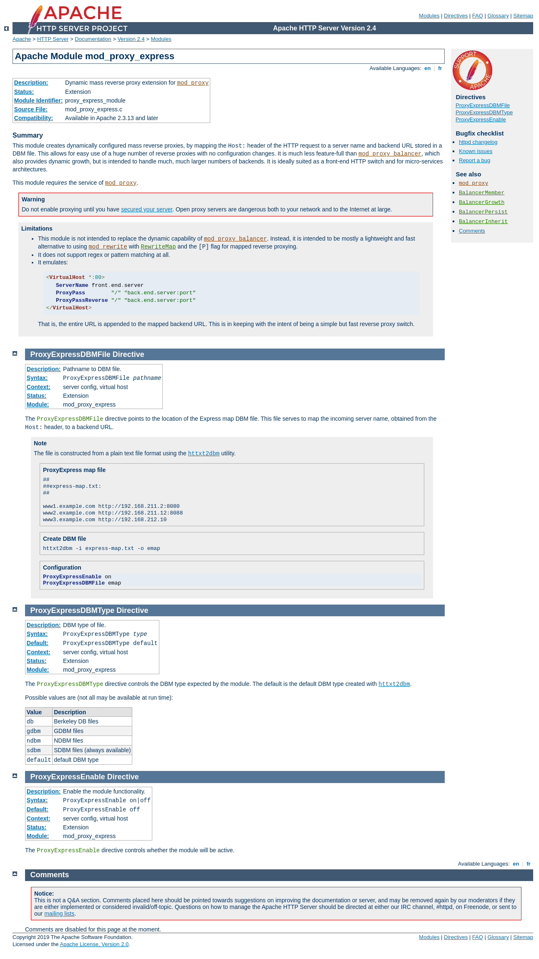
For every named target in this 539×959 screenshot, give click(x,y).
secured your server (146, 209)
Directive (128, 354)
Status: (24, 91)
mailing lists (59, 913)
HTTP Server (53, 39)
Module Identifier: (38, 100)
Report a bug (474, 160)
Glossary (498, 16)
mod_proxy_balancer (389, 154)
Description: (31, 82)
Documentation (93, 39)
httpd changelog (478, 142)
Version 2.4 (131, 39)
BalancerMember (481, 193)
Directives (456, 16)
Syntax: (37, 377)
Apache (22, 39)
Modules (429, 16)
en (427, 68)
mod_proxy (193, 83)
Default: (37, 643)
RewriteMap (158, 247)
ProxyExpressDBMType (484, 112)
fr (440, 68)
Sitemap (523, 16)
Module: (38, 404)
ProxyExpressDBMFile (483, 105)
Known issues (475, 151)
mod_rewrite (107, 247)
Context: (38, 387)
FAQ (477, 16)
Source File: (31, 109)
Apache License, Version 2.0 (94, 944)
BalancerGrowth (481, 202)
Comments (472, 231)
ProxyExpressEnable (481, 119)
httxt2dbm (204, 453)
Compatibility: (33, 118)
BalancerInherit (483, 221)
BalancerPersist (483, 212)
